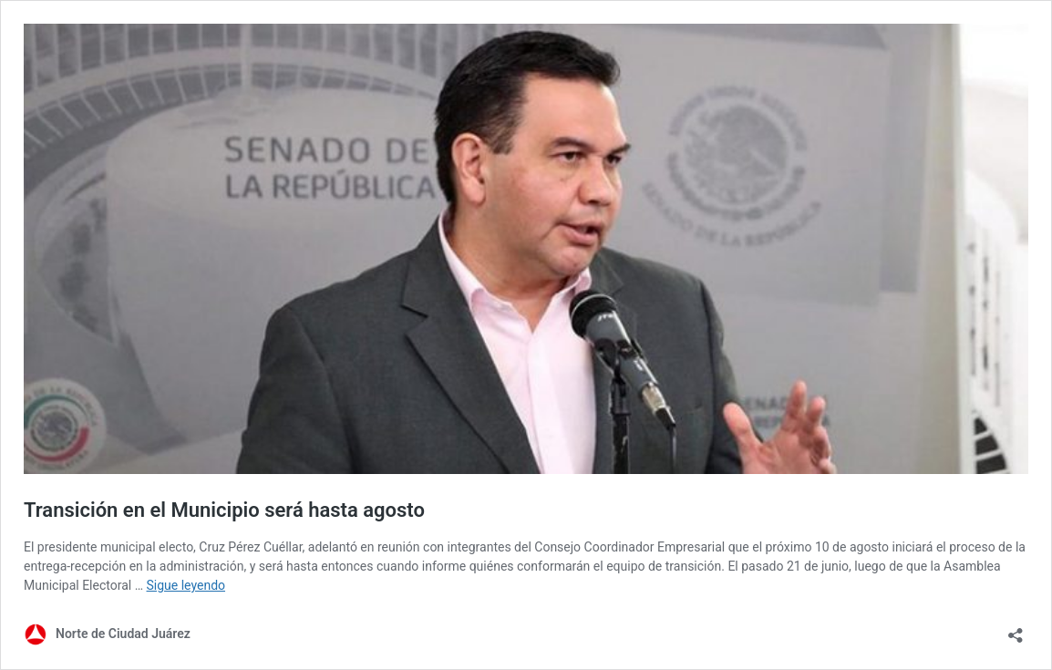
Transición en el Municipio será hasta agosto (224, 510)
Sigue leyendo (186, 585)
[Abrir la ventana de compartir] (1015, 629)
